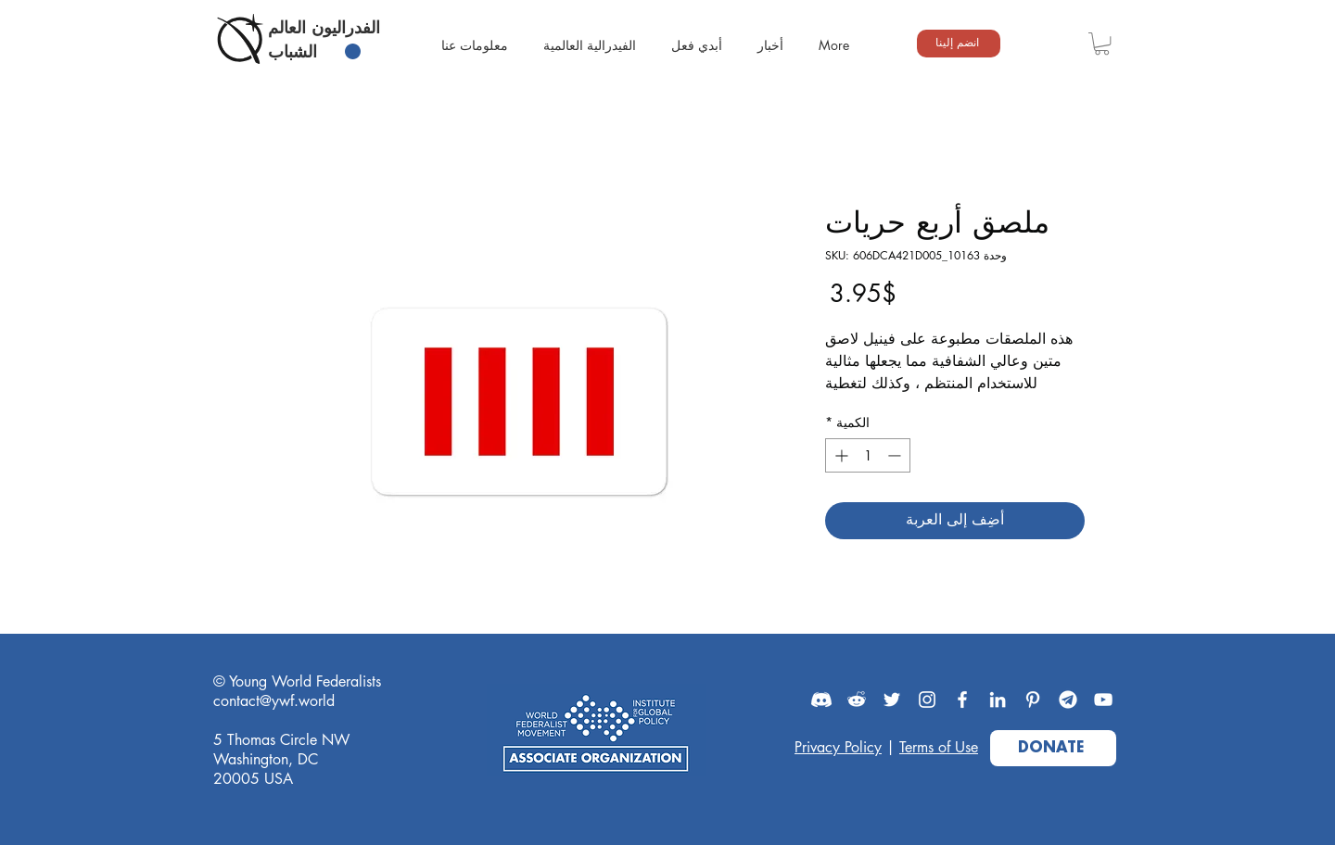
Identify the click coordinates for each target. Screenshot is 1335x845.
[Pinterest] (1033, 699)
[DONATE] (1053, 748)
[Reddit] (857, 699)
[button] (1101, 43)
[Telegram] (1068, 699)
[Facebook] (962, 699)
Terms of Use (938, 747)
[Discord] (821, 699)
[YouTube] (1103, 699)
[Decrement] (896, 455)
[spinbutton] (867, 455)
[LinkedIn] (997, 699)
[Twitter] (892, 699)
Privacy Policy (838, 747)
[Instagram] (927, 699)
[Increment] (839, 455)
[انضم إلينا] (958, 43)
